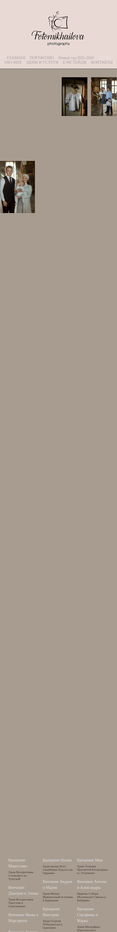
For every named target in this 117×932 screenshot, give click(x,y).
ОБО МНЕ (13, 62)
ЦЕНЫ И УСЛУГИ (42, 62)
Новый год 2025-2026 (76, 58)
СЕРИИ (104, 58)
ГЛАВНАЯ (16, 58)
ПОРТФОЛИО (42, 58)
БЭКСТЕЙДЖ (75, 62)
